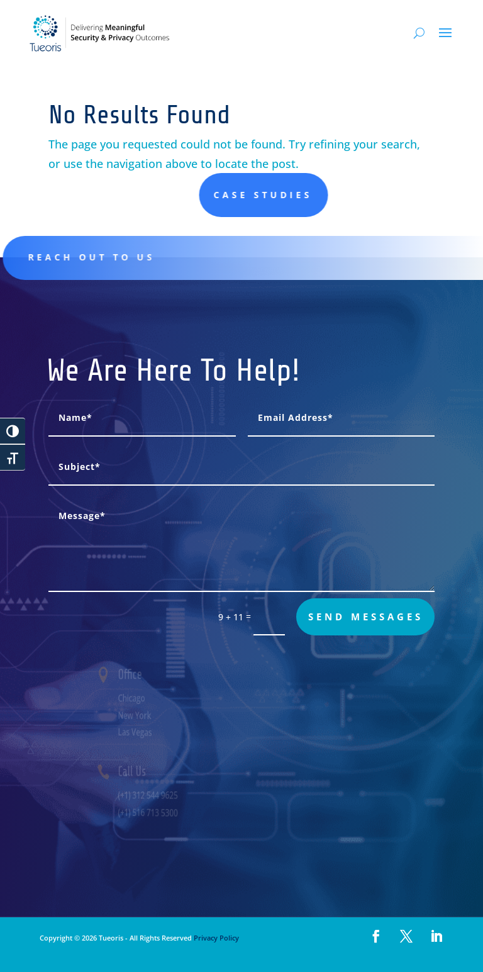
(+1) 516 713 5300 (158, 812)
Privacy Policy (215, 937)
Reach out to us (100, 257)
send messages (365, 616)
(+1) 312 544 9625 (158, 795)
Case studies (331, 195)
